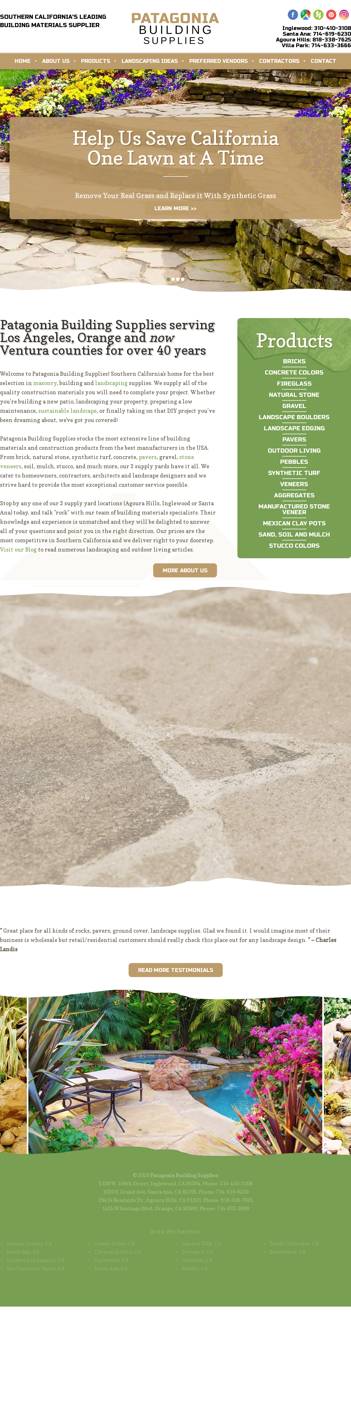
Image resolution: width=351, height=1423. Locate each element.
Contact (323, 61)
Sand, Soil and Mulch (294, 534)
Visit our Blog (18, 549)
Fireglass (294, 383)
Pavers (294, 439)
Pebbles (294, 461)
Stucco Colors (294, 545)
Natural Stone (294, 394)
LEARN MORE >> (175, 208)
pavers (148, 457)
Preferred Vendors (218, 61)
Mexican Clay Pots (294, 523)
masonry (45, 383)
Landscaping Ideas (150, 61)
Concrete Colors (294, 372)
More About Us (185, 570)
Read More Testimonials (175, 970)
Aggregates (294, 495)
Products (95, 61)
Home (23, 61)
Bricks (294, 361)
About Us (56, 61)
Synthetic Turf (294, 473)
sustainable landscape (67, 410)
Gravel (294, 406)
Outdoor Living (294, 450)
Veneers (294, 484)
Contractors (279, 61)
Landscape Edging (294, 428)
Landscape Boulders (294, 417)
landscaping (111, 383)
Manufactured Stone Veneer (294, 509)
